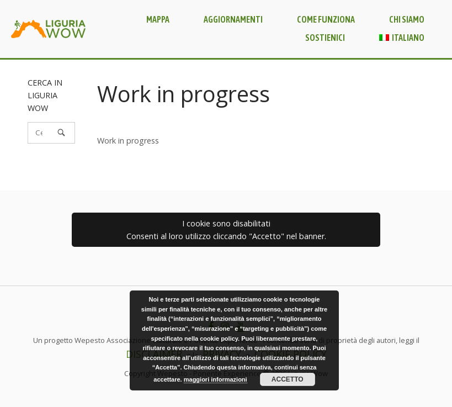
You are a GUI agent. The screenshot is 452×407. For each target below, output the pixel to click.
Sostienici (325, 38)
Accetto (288, 379)
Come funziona (326, 19)
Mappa (157, 19)
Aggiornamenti (233, 19)
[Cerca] (61, 132)
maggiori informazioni (215, 379)
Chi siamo (406, 19)
